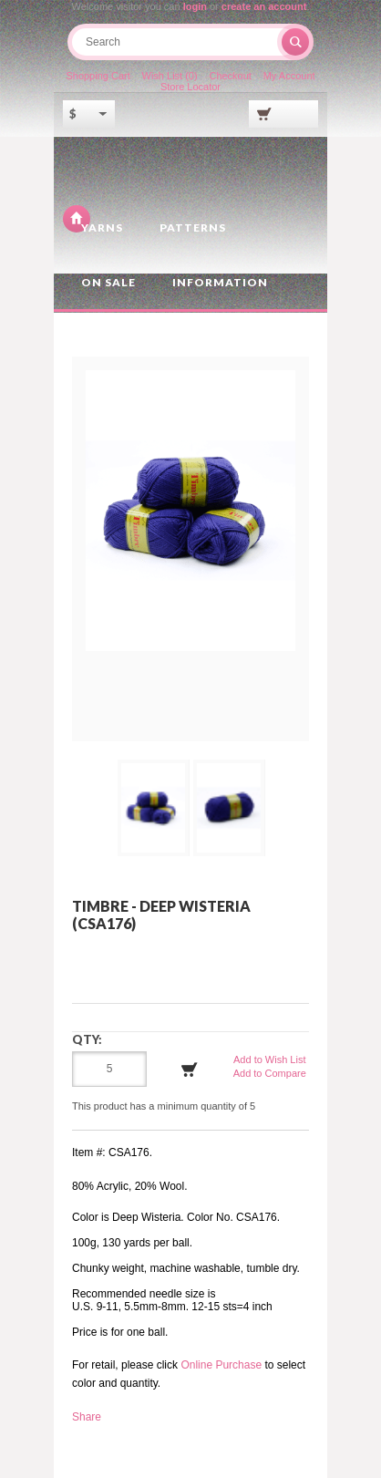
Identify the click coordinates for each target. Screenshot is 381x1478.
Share (86, 1417)
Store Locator (190, 86)
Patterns (193, 227)
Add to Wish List (269, 1059)
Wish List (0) (170, 75)
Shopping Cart (97, 75)
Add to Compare (269, 1073)
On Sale (108, 282)
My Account (289, 75)
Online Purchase (221, 1365)
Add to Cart (189, 1069)
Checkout (230, 75)
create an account (264, 6)
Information (220, 282)
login (195, 6)
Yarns (102, 227)
